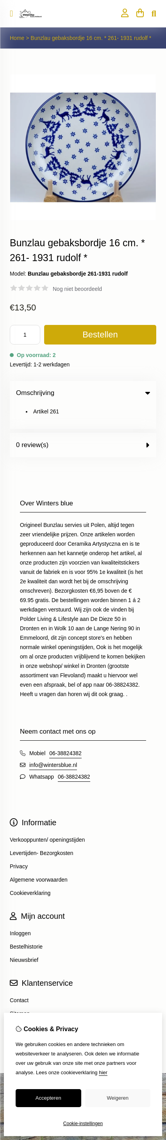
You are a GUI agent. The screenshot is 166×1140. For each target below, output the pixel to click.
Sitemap (20, 990)
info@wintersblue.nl (53, 741)
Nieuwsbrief (24, 936)
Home (17, 38)
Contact (19, 976)
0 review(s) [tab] (83, 421)
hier (103, 1072)
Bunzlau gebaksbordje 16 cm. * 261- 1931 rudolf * (90, 38)
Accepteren (48, 1098)
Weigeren (118, 1098)
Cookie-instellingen (83, 1123)
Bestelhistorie (26, 923)
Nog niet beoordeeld (77, 289)
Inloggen (20, 909)
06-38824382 (65, 729)
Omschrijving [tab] (83, 393)
